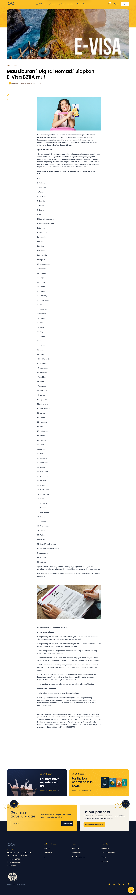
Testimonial (76, 853)
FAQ (45, 857)
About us (75, 848)
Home (8, 65)
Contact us (105, 848)
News (15, 65)
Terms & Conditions (108, 853)
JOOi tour (47, 848)
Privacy (103, 857)
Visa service (48, 853)
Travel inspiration (78, 857)
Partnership (105, 861)
